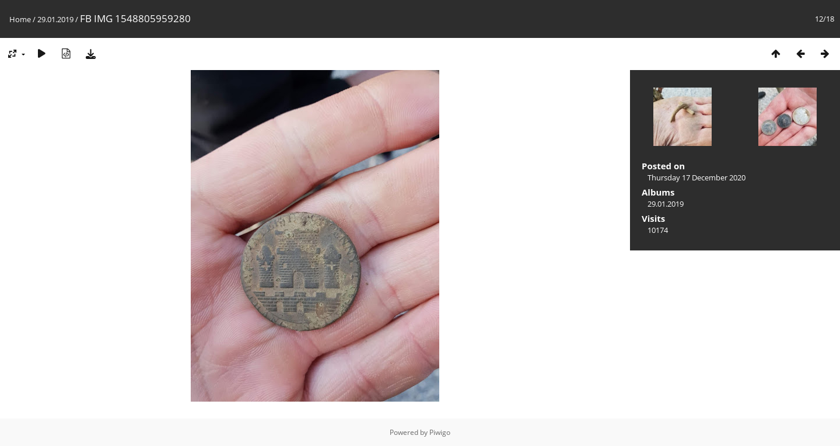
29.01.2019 (55, 19)
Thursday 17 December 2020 (697, 177)
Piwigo (439, 432)
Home (20, 19)
